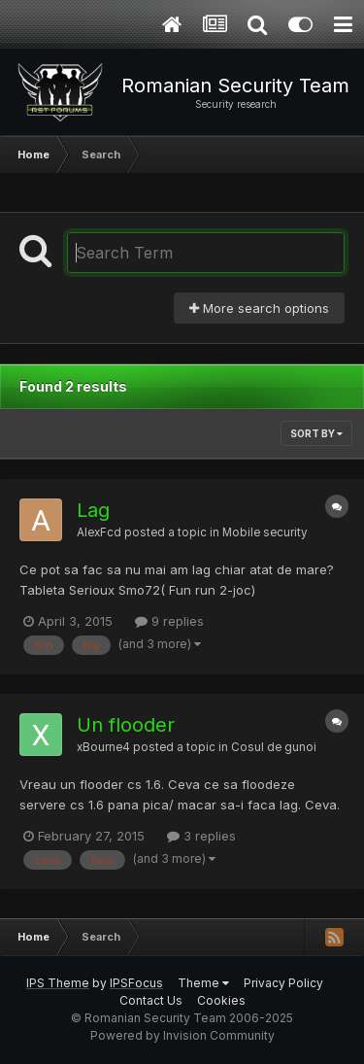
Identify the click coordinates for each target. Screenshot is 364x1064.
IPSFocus (136, 983)
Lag (93, 510)
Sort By (316, 433)
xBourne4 (103, 747)
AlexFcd (99, 532)
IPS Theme (57, 983)
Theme (203, 983)
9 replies (169, 621)
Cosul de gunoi (273, 747)
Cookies (221, 1000)
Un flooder (126, 725)
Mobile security (265, 532)
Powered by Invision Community (182, 1035)
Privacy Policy (283, 983)
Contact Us (150, 1000)
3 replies (201, 835)
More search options (259, 308)
